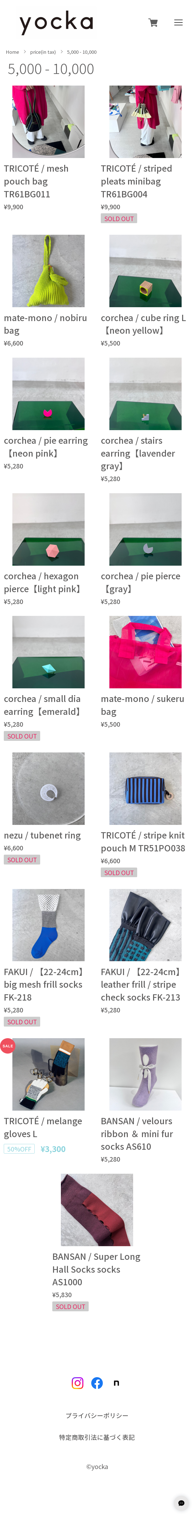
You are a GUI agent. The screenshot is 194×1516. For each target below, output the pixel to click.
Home (12, 52)
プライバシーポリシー (97, 1415)
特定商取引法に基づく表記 (97, 1437)
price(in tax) (43, 52)
